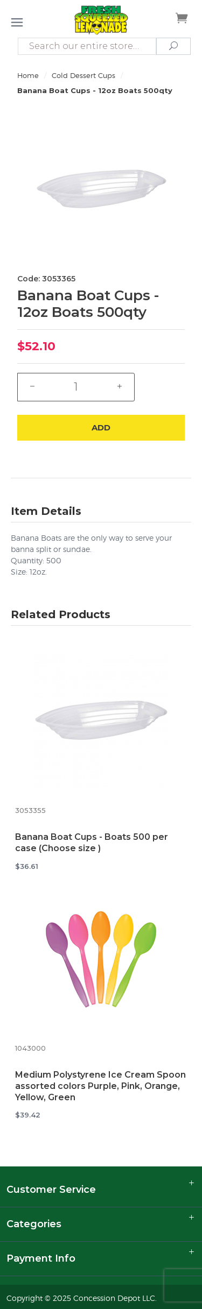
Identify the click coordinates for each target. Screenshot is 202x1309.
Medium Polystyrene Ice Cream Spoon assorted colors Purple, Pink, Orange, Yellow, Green (100, 1086)
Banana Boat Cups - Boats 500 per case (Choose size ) (91, 842)
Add (101, 427)
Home (28, 75)
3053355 (30, 810)
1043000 (30, 1048)
